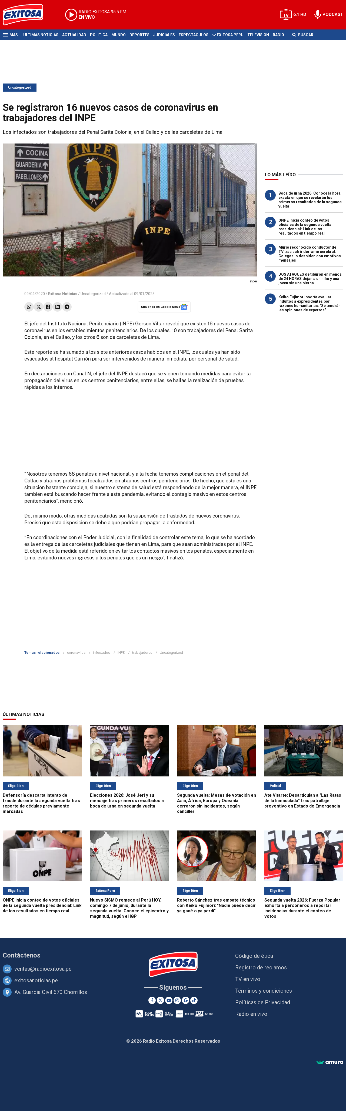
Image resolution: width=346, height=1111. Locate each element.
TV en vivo (247, 979)
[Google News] (185, 1000)
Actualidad (74, 35)
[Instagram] (177, 1000)
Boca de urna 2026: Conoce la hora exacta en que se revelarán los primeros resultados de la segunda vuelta (310, 199)
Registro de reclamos (261, 967)
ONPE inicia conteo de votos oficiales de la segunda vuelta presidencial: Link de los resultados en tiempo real (304, 226)
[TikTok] (194, 1000)
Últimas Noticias (40, 35)
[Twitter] (160, 1000)
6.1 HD (299, 14)
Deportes (139, 35)
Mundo (118, 35)
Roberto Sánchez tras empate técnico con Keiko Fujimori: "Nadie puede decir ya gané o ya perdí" (216, 905)
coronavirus (76, 652)
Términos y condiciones (263, 990)
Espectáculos (193, 35)
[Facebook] (152, 1000)
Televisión (258, 35)
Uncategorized (19, 87)
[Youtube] (168, 1000)
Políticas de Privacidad (262, 1002)
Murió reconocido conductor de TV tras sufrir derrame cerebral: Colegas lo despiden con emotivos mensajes (309, 253)
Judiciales (164, 35)
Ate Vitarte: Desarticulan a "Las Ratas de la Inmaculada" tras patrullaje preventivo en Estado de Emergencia (302, 801)
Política (99, 35)
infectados (101, 652)
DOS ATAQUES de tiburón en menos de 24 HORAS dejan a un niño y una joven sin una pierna (310, 278)
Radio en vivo (251, 1014)
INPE (121, 652)
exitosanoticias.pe (36, 980)
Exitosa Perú (230, 35)
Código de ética (254, 956)
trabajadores (142, 652)
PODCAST (332, 14)
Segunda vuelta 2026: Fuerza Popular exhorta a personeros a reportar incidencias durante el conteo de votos (302, 908)
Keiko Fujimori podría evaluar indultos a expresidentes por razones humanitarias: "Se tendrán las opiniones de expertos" (309, 303)
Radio (278, 35)
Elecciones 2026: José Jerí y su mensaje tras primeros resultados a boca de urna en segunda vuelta (127, 801)
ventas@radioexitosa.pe (43, 969)
